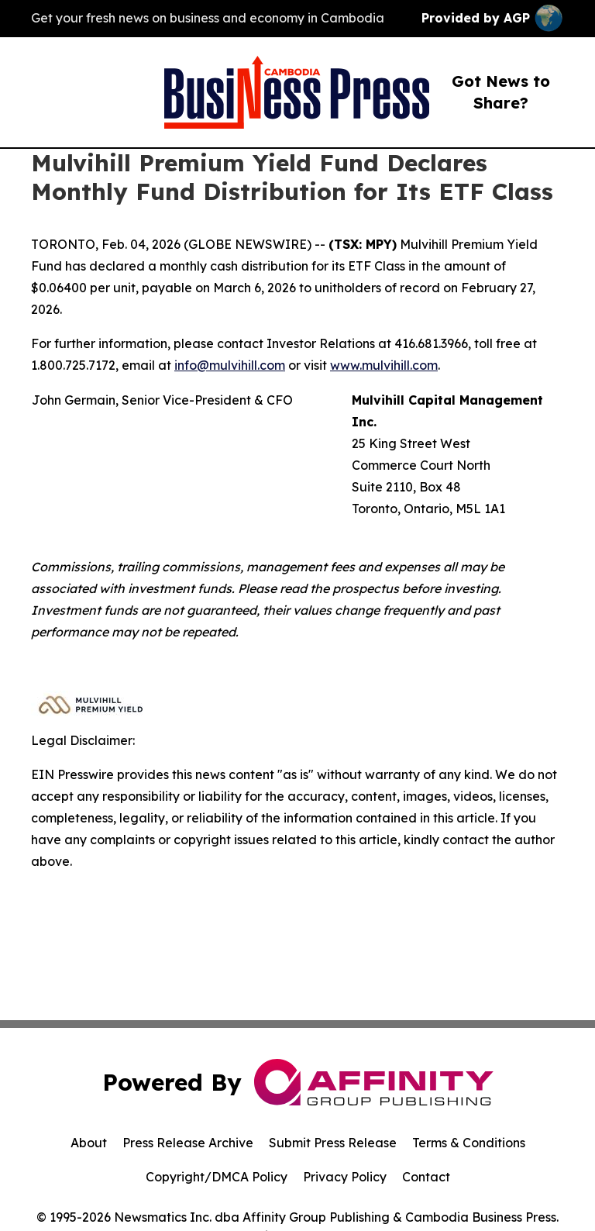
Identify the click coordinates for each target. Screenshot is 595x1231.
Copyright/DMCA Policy (216, 1176)
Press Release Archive (187, 1142)
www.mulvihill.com (384, 365)
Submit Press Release (333, 1142)
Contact (426, 1176)
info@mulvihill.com (229, 365)
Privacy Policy (345, 1176)
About (89, 1142)
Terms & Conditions (468, 1142)
